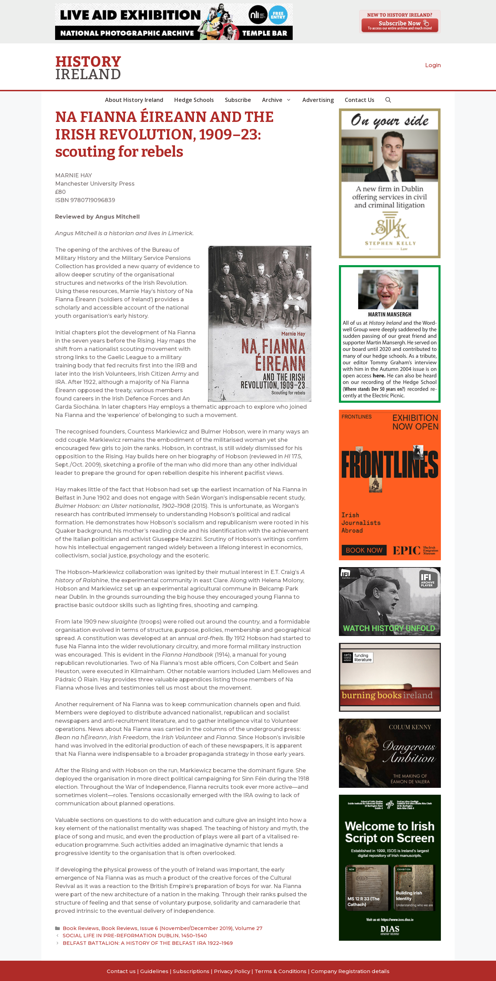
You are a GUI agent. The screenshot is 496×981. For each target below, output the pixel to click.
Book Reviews (80, 928)
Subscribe (238, 100)
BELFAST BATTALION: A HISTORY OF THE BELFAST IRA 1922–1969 (144, 942)
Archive (279, 99)
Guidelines (154, 970)
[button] (388, 99)
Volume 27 (237, 928)
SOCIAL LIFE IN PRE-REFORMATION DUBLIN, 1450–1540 (131, 935)
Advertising (318, 100)
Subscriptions (191, 970)
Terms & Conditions (281, 970)
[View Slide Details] (174, 21)
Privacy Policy (232, 970)
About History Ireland (134, 100)
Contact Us (359, 100)
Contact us (121, 970)
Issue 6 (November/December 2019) (179, 928)
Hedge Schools (194, 100)
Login (433, 65)
